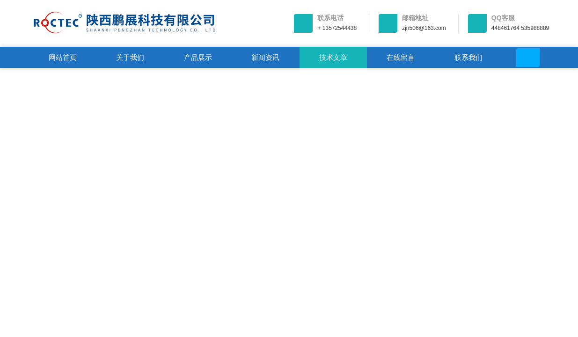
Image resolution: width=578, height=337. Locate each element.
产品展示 (198, 57)
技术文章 (333, 57)
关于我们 (130, 57)
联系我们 (468, 57)
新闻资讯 (265, 57)
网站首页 (63, 57)
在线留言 (401, 57)
